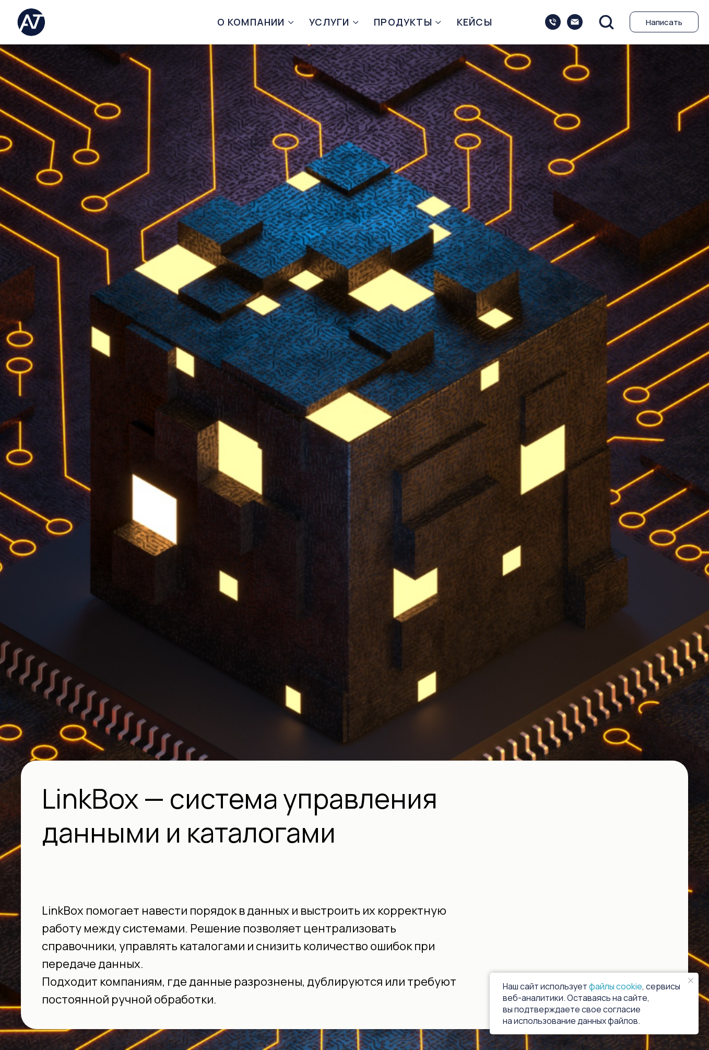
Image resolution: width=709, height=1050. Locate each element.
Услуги (329, 22)
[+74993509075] (553, 22)
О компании (251, 22)
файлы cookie (615, 986)
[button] (606, 21)
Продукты (403, 22)
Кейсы (474, 22)
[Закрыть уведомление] (691, 980)
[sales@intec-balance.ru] (575, 22)
